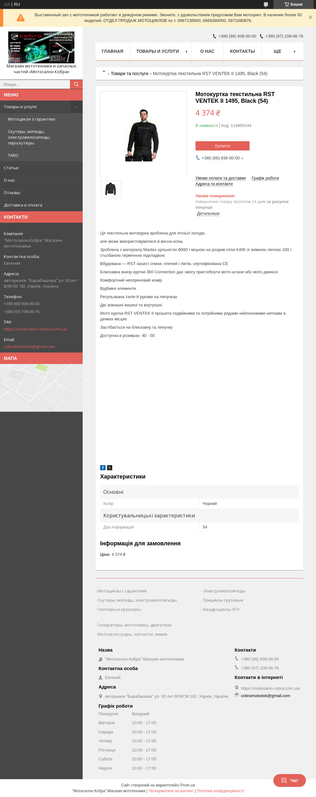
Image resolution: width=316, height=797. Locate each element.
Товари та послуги (129, 73)
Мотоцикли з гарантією (31, 119)
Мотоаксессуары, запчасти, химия (132, 634)
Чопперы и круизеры (119, 609)
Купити (222, 146)
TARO (13, 155)
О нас (9, 180)
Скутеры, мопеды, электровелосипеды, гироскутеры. (29, 137)
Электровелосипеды (224, 591)
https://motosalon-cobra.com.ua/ (35, 329)
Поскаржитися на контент (171, 791)
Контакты (242, 51)
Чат (289, 780)
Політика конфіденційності (220, 791)
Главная (112, 51)
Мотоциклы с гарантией (122, 591)
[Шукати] (76, 84)
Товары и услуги (20, 106)
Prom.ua (188, 785)
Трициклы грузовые (223, 600)
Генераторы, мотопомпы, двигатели (135, 625)
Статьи (11, 168)
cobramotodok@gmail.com (29, 346)
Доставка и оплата (23, 205)
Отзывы (12, 192)
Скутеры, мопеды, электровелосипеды (137, 600)
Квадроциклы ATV (221, 609)
